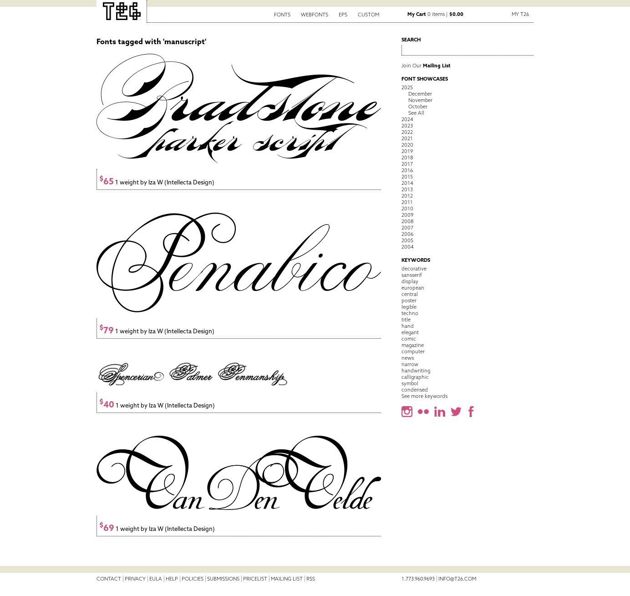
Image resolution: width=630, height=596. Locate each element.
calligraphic (415, 377)
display (409, 281)
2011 (407, 202)
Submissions (223, 579)
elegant (410, 332)
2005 (407, 240)
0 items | (435, 14)
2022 (407, 132)
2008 (407, 221)
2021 (407, 138)
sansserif (411, 275)
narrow (409, 364)
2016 (407, 170)
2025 (407, 87)
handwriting (415, 370)
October (417, 106)
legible (409, 307)
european (412, 288)
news (407, 358)
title (406, 319)
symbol (409, 383)
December (420, 94)
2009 (407, 215)
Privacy (135, 579)
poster (409, 300)
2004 (407, 247)
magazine (412, 345)
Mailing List (287, 579)
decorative (414, 268)
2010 (407, 208)
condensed (414, 390)
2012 (407, 196)
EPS (343, 14)
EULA (155, 579)
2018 (407, 157)
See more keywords (424, 396)
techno (409, 313)
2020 (407, 145)
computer (413, 351)
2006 (407, 234)
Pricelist (255, 579)
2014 (407, 183)
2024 (407, 119)
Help (172, 579)
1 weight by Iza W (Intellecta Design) (156, 182)
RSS (310, 579)
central (409, 294)
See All (416, 113)
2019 (407, 151)
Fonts (282, 14)
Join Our (426, 65)
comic (408, 339)
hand (407, 326)
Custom (368, 14)
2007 (407, 227)
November (420, 100)
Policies (192, 579)
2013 (407, 189)
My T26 (520, 14)
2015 (407, 176)
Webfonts (314, 14)
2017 (407, 164)
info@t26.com (457, 579)
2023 (407, 125)
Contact (109, 579)
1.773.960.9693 (418, 579)
